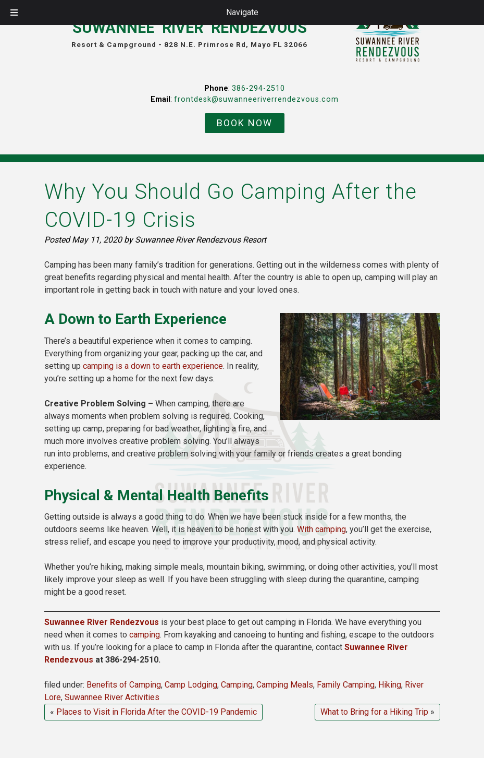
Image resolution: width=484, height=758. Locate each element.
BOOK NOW (244, 122)
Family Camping (346, 685)
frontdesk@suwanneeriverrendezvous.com (256, 99)
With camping (321, 529)
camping (144, 635)
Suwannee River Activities (112, 697)
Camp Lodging (191, 685)
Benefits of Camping (123, 685)
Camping (237, 685)
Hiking (389, 685)
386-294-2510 (258, 88)
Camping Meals (284, 685)
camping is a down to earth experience (153, 366)
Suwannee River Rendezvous (101, 622)
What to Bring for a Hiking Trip (374, 712)
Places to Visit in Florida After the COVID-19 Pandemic (156, 712)
